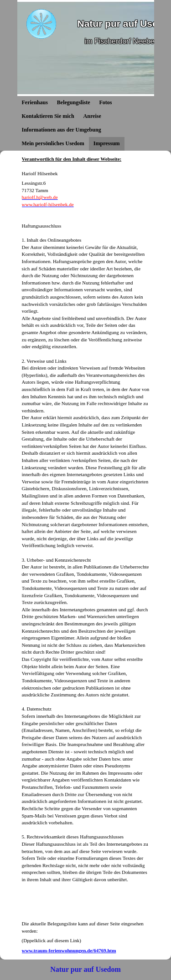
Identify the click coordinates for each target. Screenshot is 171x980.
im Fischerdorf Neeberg (123, 41)
